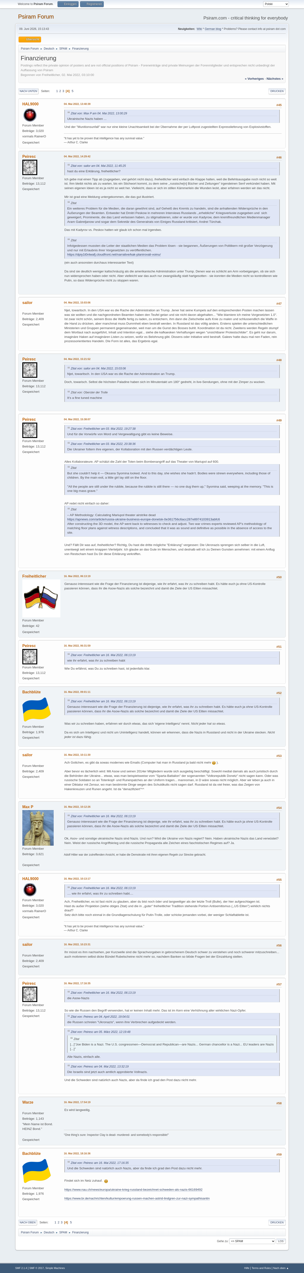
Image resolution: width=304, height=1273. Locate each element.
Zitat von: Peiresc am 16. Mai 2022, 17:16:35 (99, 1163)
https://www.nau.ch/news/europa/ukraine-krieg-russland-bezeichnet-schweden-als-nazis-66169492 (133, 1189)
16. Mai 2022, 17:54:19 (77, 1102)
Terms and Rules (261, 1268)
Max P (27, 807)
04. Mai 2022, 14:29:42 (77, 156)
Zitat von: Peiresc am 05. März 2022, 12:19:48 (100, 1032)
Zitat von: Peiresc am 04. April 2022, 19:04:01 (100, 1016)
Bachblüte (31, 692)
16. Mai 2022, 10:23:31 (77, 944)
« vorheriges (254, 78)
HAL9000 (30, 104)
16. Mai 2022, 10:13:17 (77, 878)
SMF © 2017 (36, 1268)
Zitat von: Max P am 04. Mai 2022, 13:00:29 (99, 113)
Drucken (277, 91)
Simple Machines (55, 1268)
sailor (27, 303)
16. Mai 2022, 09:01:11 (77, 691)
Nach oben (28, 1222)
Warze (27, 1102)
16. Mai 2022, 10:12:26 (77, 806)
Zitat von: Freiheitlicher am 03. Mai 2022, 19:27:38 (103, 428)
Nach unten (28, 91)
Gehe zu (222, 1241)
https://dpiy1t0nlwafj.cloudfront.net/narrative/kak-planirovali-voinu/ (114, 254)
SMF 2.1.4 (21, 1268)
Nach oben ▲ (281, 1268)
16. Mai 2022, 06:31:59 (77, 645)
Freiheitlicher (34, 576)
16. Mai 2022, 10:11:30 (77, 754)
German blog (213, 29)
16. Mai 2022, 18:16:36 (77, 1153)
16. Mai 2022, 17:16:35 (77, 983)
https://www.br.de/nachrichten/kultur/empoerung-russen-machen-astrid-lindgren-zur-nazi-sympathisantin (137, 1198)
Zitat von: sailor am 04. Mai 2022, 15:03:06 (98, 368)
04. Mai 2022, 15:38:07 (77, 419)
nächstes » (275, 78)
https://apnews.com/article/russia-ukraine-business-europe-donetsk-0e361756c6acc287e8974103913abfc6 (143, 519)
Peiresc (29, 156)
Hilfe (246, 1268)
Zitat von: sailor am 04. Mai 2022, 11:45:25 (98, 166)
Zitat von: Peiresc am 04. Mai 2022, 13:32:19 (99, 1066)
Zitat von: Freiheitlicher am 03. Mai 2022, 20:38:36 (103, 444)
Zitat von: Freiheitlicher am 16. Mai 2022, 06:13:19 (103, 655)
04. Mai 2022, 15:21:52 (77, 359)
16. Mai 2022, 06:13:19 (77, 576)
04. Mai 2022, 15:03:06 (77, 302)
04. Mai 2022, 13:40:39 (77, 104)
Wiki (199, 29)
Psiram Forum (36, 16)
